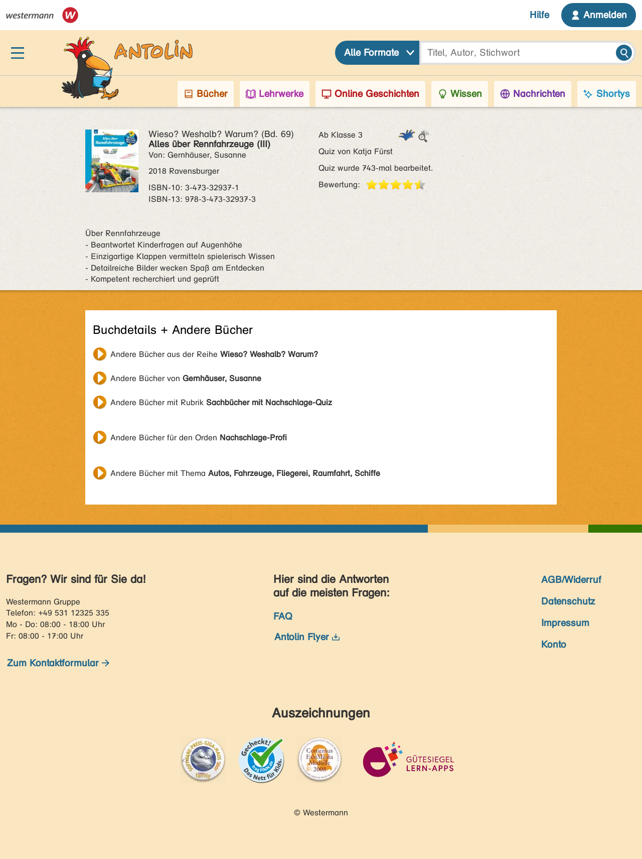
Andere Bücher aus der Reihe (214, 354)
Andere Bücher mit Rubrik (221, 402)
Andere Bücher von (185, 378)
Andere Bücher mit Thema (245, 473)
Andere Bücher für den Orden (198, 437)
